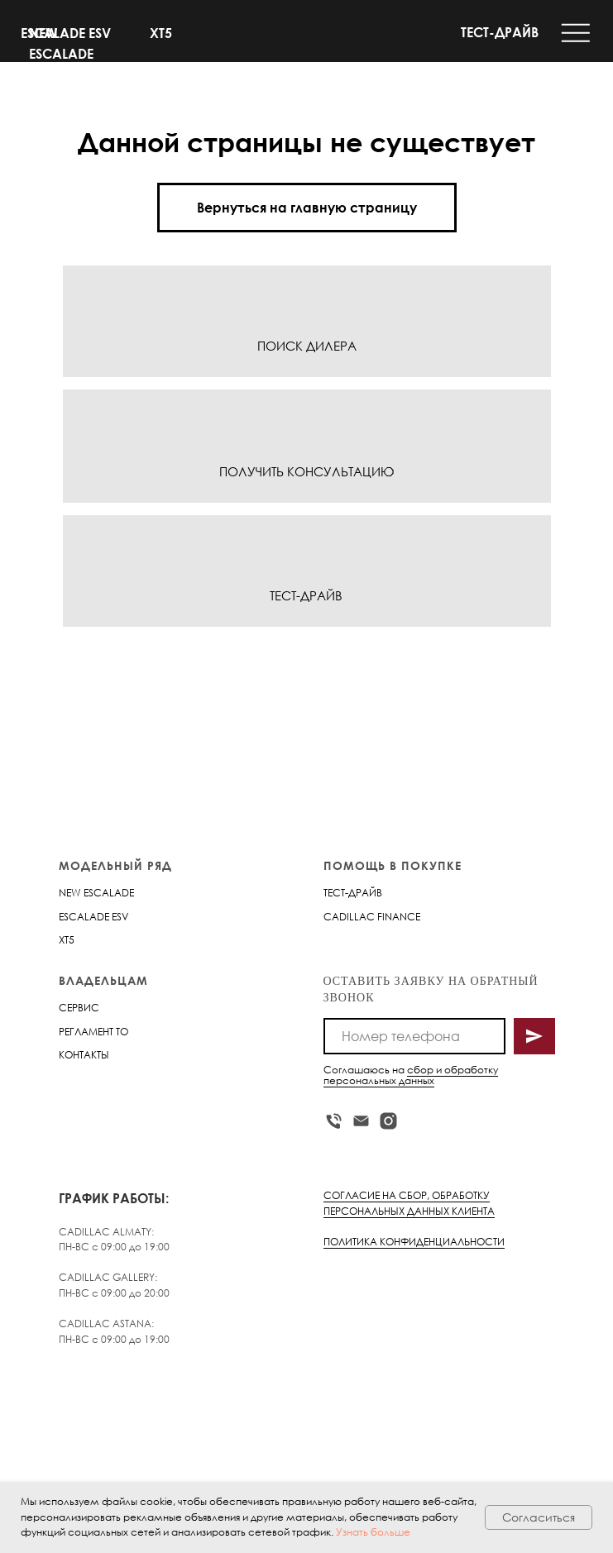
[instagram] (388, 1121)
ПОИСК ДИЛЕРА (307, 345)
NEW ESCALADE (96, 892)
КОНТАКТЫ (84, 1055)
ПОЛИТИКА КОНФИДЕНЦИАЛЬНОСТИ (414, 1241)
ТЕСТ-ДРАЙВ (500, 32)
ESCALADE (84, 916)
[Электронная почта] (361, 1121)
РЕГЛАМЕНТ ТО (93, 1031)
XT (64, 940)
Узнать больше (373, 1532)
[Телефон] (333, 1121)
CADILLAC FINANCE (371, 916)
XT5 (161, 33)
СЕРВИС (79, 1007)
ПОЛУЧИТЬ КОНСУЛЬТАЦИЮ (306, 471)
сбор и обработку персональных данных (410, 1075)
